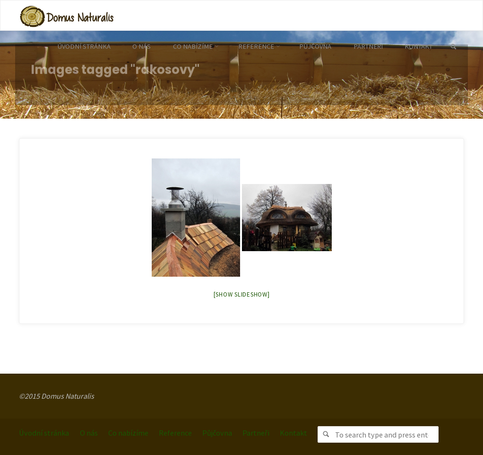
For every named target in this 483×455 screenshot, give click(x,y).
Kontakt (293, 433)
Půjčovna (217, 433)
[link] (453, 47)
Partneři (255, 433)
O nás (89, 433)
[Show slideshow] (242, 294)
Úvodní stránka (44, 433)
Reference (175, 433)
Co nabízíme (128, 433)
